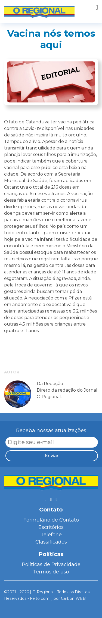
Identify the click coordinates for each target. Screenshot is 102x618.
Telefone (51, 535)
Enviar (51, 455)
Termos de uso (51, 572)
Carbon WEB (73, 598)
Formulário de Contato (51, 520)
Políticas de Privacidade (51, 564)
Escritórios (51, 527)
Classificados (51, 542)
